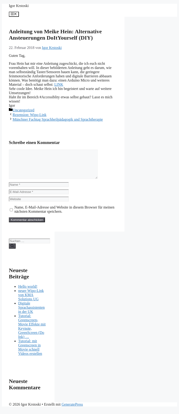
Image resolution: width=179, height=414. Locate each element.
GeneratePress (72, 410)
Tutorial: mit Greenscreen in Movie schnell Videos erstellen (30, 353)
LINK (58, 84)
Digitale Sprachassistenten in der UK (31, 313)
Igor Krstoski (19, 6)
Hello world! (27, 292)
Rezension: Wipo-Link (29, 115)
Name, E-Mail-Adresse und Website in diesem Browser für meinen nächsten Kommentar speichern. (64, 215)
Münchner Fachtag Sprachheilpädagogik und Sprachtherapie (58, 119)
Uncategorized (23, 110)
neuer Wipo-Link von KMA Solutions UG (31, 300)
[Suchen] (12, 251)
